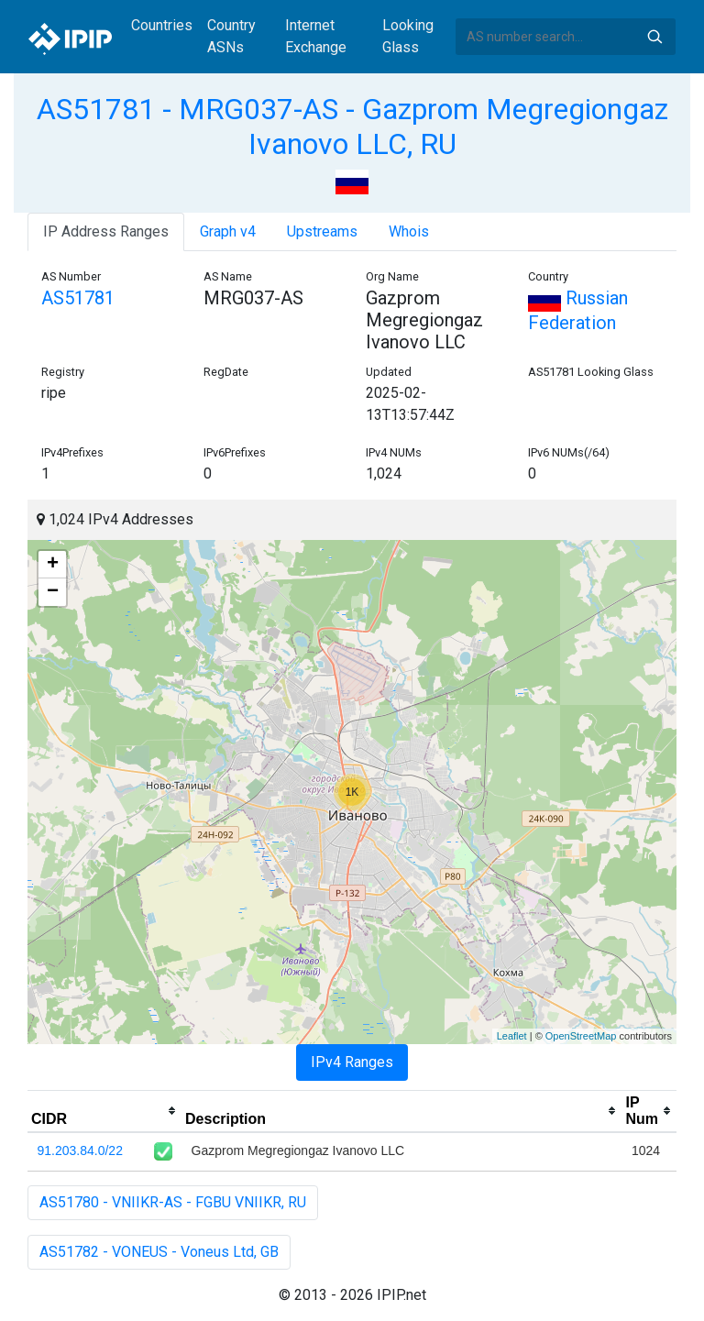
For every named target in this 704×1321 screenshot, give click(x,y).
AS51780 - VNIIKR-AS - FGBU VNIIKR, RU (172, 1202)
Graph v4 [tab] (228, 231)
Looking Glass (408, 36)
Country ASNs (231, 36)
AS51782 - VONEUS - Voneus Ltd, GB (159, 1251)
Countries (161, 25)
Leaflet (512, 1035)
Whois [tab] (409, 231)
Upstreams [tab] (322, 231)
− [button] (53, 592)
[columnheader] (105, 1111)
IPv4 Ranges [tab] (352, 1062)
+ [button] (53, 564)
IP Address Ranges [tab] (106, 231)
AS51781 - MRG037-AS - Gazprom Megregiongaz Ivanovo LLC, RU (352, 126)
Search (654, 37)
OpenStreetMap (581, 1035)
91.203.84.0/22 (80, 1150)
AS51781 (78, 298)
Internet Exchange (315, 36)
